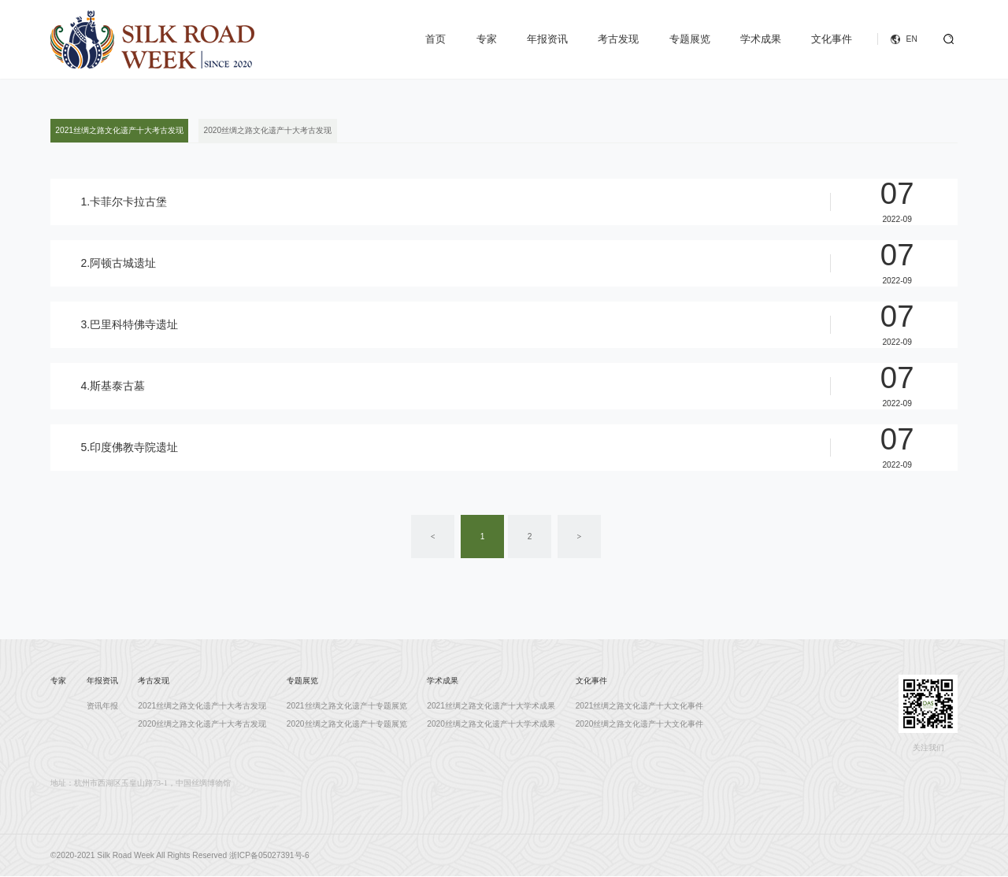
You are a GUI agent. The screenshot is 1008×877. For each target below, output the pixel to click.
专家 (486, 39)
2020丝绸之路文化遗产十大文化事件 (640, 724)
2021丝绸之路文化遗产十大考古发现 (119, 130)
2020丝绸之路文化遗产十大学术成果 (491, 724)
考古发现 (618, 39)
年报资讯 (547, 39)
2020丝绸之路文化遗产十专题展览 (347, 724)
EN (911, 39)
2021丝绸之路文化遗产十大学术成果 (491, 705)
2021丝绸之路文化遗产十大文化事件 (640, 705)
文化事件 (831, 39)
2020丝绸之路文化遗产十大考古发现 (268, 130)
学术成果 (760, 39)
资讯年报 (102, 705)
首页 (435, 39)
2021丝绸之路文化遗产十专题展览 (347, 705)
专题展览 (689, 39)
